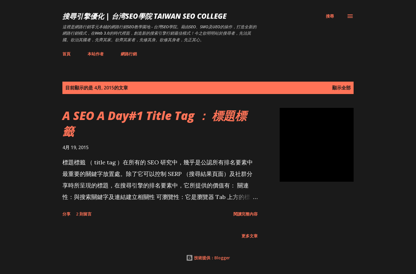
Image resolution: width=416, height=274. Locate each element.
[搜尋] (330, 16)
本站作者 (96, 54)
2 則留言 (84, 214)
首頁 (66, 54)
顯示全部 (341, 88)
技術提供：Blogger (208, 257)
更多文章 (250, 236)
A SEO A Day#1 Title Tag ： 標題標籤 (154, 123)
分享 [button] (66, 214)
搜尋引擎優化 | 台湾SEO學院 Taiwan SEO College (144, 16)
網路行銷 (129, 54)
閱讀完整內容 (245, 214)
